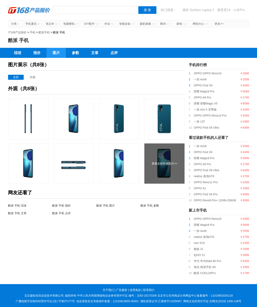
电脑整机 (70, 23)
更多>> (219, 23)
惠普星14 (223, 10)
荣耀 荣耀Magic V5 (205, 103)
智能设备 (126, 23)
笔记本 (52, 23)
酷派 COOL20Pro (205, 273)
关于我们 (108, 290)
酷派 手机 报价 (61, 205)
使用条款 (135, 290)
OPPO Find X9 (203, 85)
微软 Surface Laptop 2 (198, 10)
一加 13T (199, 121)
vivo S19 (199, 243)
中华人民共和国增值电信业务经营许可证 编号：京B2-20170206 (117, 295)
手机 (32, 32)
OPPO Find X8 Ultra (206, 127)
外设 (108, 23)
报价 (37, 53)
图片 (56, 53)
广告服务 (121, 290)
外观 (32, 77)
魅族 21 (198, 249)
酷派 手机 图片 (105, 205)
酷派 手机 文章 (17, 213)
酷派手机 (44, 32)
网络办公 (200, 23)
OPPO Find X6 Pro (205, 194)
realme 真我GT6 (204, 176)
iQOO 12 (199, 255)
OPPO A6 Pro (202, 97)
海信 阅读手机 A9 (205, 267)
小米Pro (239, 10)
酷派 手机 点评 (61, 213)
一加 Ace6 (200, 79)
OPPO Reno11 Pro (206, 182)
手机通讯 (32, 23)
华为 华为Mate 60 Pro (207, 261)
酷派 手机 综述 (17, 205)
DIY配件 (91, 23)
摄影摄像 (147, 23)
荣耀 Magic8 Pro (204, 91)
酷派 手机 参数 (150, 205)
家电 (181, 23)
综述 (17, 53)
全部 (16, 77)
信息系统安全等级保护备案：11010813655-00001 (107, 301)
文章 (94, 53)
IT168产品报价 (29, 13)
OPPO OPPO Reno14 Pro (210, 115)
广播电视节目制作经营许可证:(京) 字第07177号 (45, 301)
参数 (75, 53)
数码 (164, 23)
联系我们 (148, 290)
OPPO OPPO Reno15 (207, 73)
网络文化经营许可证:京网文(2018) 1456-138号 (212, 301)
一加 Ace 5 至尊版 (205, 109)
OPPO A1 (200, 188)
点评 (114, 53)
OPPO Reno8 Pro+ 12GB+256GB (215, 200)
